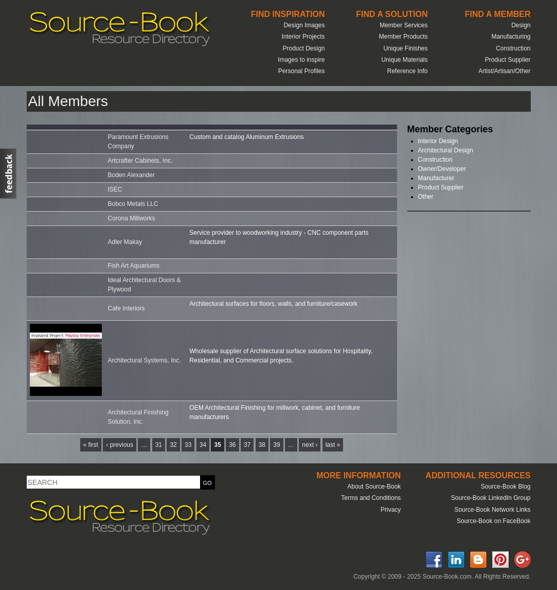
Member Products (403, 36)
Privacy (391, 509)
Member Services (403, 25)
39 (276, 444)
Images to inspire (301, 59)
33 (188, 444)
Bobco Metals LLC (133, 203)
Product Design (303, 48)
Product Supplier (508, 59)
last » (333, 444)
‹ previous (119, 444)
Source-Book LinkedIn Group (491, 497)
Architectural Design (445, 150)
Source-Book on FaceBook (493, 521)
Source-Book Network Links (492, 509)
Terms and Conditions (371, 497)
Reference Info (407, 71)
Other (426, 196)
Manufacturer (436, 178)
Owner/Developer (442, 168)
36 (232, 444)
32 (173, 444)
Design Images (304, 25)
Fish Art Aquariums (134, 265)
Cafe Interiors (126, 308)
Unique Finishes (405, 48)
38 (262, 444)
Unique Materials (404, 59)
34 (203, 444)
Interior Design (438, 141)
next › (309, 444)
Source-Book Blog (506, 486)
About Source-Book (374, 486)
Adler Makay (125, 242)
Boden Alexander (131, 175)
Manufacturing (510, 36)
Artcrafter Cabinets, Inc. (140, 160)
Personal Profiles (301, 71)
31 (158, 444)
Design (520, 25)
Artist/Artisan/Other (504, 71)
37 (247, 444)
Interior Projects (303, 36)
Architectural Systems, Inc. (144, 360)
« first (90, 444)
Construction (513, 48)
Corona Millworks (131, 218)
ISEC (115, 189)
